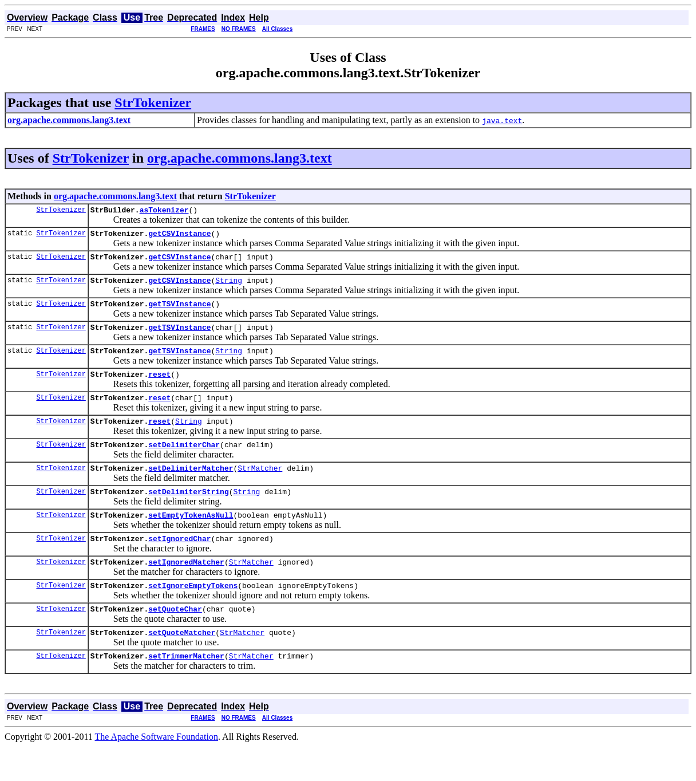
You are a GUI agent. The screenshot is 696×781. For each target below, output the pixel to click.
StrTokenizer (152, 102)
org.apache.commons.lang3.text (239, 158)
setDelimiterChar (184, 463)
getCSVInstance (179, 236)
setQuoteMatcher (181, 665)
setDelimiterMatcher (190, 488)
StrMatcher (260, 488)
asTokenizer (164, 211)
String (228, 287)
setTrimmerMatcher (186, 690)
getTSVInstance (179, 312)
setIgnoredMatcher (186, 589)
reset (159, 387)
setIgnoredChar (179, 564)
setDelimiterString (188, 513)
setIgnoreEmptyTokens (193, 614)
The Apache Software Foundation (157, 771)
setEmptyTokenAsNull (190, 539)
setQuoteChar (175, 639)
